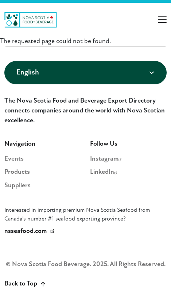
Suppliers (17, 185)
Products (17, 172)
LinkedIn (104, 172)
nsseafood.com (30, 231)
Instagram (107, 159)
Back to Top (24, 283)
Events (14, 159)
